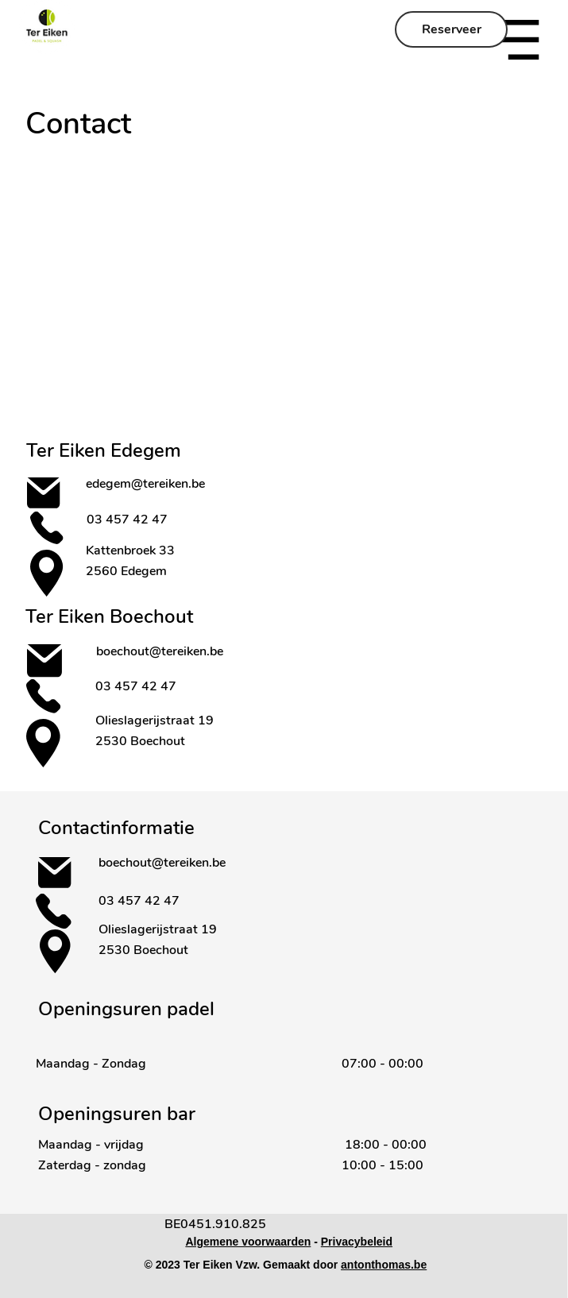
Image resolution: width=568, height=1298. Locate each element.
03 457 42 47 (129, 519)
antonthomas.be (384, 1264)
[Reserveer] (451, 29)
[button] (518, 40)
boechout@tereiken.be (159, 651)
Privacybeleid (356, 1241)
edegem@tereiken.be (145, 484)
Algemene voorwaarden (248, 1241)
